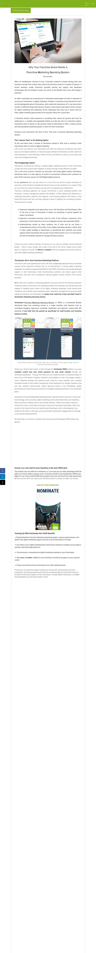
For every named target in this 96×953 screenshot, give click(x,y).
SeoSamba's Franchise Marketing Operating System (39, 537)
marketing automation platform (26, 196)
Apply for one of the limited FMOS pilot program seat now (36, 476)
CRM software (62, 194)
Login (92, 3)
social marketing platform (68, 191)
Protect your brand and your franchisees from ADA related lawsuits (41, 565)
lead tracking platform (59, 196)
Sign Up (87, 3)
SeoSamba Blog (21, 10)
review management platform (35, 194)
